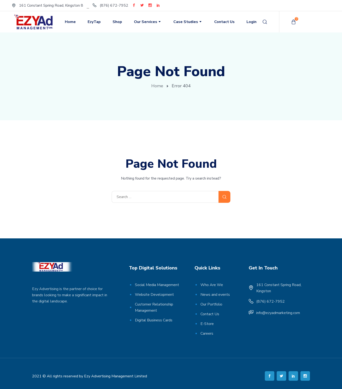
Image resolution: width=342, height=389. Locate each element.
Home (70, 21)
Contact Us (224, 21)
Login (251, 21)
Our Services (148, 21)
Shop (117, 21)
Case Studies (187, 21)
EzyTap (94, 21)
